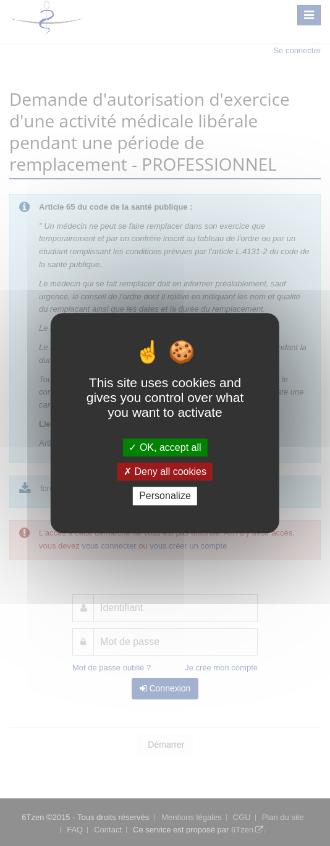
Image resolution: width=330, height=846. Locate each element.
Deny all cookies (165, 471)
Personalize (165, 496)
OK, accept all (165, 447)
